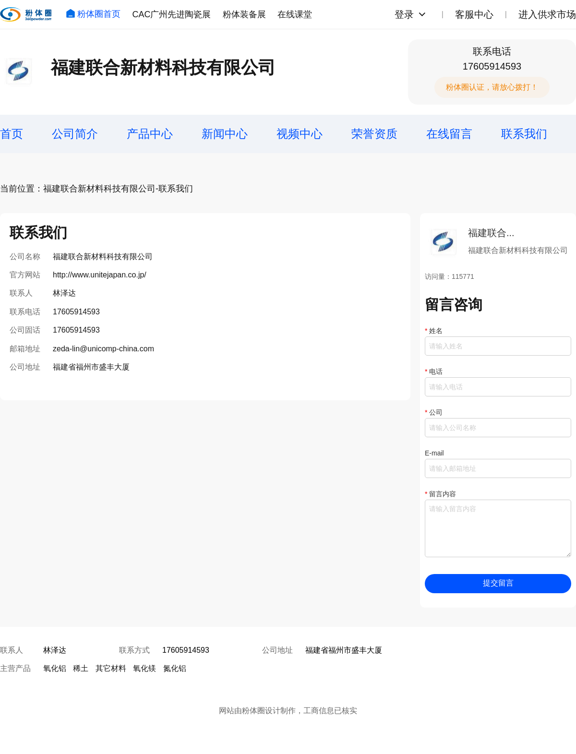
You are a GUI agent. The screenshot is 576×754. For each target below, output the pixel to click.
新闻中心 (225, 133)
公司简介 (75, 133)
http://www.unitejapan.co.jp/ (99, 275)
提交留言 (498, 583)
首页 (11, 133)
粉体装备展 (244, 14)
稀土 (80, 668)
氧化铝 (54, 668)
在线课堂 (294, 14)
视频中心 (299, 133)
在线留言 (449, 133)
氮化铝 (174, 668)
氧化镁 (144, 668)
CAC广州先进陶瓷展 (171, 14)
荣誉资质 (374, 133)
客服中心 (474, 14)
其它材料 (111, 668)
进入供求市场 (547, 14)
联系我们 (524, 133)
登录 (404, 14)
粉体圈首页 (93, 14)
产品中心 (150, 133)
